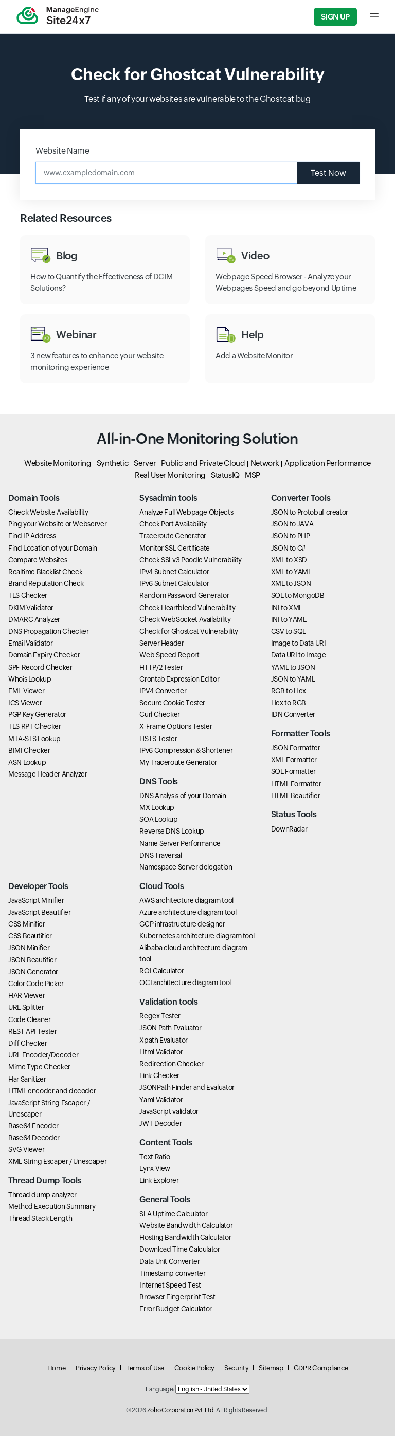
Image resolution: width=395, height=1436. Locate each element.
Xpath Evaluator (163, 1040)
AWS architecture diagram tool (186, 900)
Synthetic (113, 463)
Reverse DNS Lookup (171, 831)
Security (236, 1368)
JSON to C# (288, 548)
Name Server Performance (180, 843)
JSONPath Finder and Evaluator (187, 1087)
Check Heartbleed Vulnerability (187, 607)
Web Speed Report (169, 655)
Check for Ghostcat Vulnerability (188, 631)
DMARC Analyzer (34, 619)
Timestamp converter (172, 1273)
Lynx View (154, 1168)
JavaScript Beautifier (39, 912)
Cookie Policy (194, 1368)
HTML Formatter (296, 784)
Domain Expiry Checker (44, 655)
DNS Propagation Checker (48, 631)
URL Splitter (26, 1007)
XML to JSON (291, 583)
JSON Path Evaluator (170, 1028)
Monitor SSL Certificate (174, 548)
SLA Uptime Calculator (173, 1214)
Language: (160, 1389)
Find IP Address (32, 536)
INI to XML (286, 607)
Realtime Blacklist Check (45, 572)
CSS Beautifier (30, 936)
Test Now (328, 173)
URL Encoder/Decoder (43, 1055)
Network (264, 463)
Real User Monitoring (170, 474)
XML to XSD (289, 560)
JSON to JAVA (292, 524)
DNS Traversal (160, 855)
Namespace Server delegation (185, 867)
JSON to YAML (293, 679)
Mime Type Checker (39, 1067)
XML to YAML (291, 572)
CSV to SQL (288, 631)
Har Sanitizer (27, 1079)
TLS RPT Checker (34, 726)
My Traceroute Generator (178, 762)
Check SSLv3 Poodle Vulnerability (190, 560)
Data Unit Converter (169, 1261)
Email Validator (30, 643)
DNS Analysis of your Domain (182, 795)
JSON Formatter (295, 748)
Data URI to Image (298, 655)
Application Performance (327, 463)
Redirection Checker (171, 1064)
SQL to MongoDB (298, 595)
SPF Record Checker (40, 667)
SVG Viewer (26, 1149)
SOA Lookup (158, 819)
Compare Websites (37, 560)
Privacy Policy (96, 1368)
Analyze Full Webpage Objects (186, 512)
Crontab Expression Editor (179, 679)
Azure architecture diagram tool (187, 912)
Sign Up (335, 16)
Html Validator (161, 1052)
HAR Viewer (26, 995)
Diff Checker (27, 1043)
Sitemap (271, 1368)
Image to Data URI (298, 643)
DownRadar (289, 829)
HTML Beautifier (295, 795)
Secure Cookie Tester (172, 702)
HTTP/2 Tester (161, 667)
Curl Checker (159, 714)
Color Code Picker (36, 983)
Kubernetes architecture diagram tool (196, 936)
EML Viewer (26, 691)
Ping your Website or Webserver (57, 524)
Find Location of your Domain (52, 548)
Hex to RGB (288, 702)
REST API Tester (32, 1031)
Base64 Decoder (34, 1137)
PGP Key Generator (37, 714)
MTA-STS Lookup (34, 738)
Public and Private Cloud (203, 463)
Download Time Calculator (179, 1249)
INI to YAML (289, 619)
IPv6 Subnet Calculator (174, 583)
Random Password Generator (184, 595)
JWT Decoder (160, 1123)
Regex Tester (160, 1016)
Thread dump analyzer (42, 1195)
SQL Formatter (293, 771)
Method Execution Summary (51, 1206)
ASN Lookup (27, 762)
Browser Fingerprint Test (177, 1297)
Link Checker (159, 1075)
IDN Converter (293, 714)
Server (145, 463)
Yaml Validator (161, 1099)
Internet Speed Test (170, 1285)
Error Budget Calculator (175, 1309)
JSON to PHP (290, 536)
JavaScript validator (169, 1111)
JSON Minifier (28, 947)
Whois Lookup (29, 679)
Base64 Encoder (33, 1126)
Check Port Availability (173, 524)
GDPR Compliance (321, 1368)
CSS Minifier (26, 924)
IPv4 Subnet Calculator (174, 572)
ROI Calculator (161, 971)
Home (56, 1368)
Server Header (161, 643)
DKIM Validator (30, 607)
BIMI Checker (29, 750)
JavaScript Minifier (36, 900)
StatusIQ (225, 474)
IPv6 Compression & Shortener (185, 750)
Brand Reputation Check (46, 583)
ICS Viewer (25, 702)
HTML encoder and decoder (52, 1091)
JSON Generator (33, 972)
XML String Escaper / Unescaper (57, 1161)
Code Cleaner (29, 1019)
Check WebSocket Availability (184, 619)
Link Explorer (158, 1180)
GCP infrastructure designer (182, 924)
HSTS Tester (158, 738)
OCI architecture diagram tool (185, 982)
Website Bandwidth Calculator (185, 1225)
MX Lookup (156, 807)
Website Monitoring (58, 463)
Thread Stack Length (40, 1218)
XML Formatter (294, 759)
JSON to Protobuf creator (309, 512)
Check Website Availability (48, 512)
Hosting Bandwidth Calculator (185, 1237)
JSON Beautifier (32, 960)
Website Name (62, 151)
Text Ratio (154, 1156)
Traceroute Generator (172, 536)
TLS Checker (27, 595)
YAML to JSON (293, 667)
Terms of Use (145, 1368)
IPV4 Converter (162, 691)
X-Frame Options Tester (175, 726)
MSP (252, 474)
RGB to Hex (288, 691)
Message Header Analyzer (47, 774)
